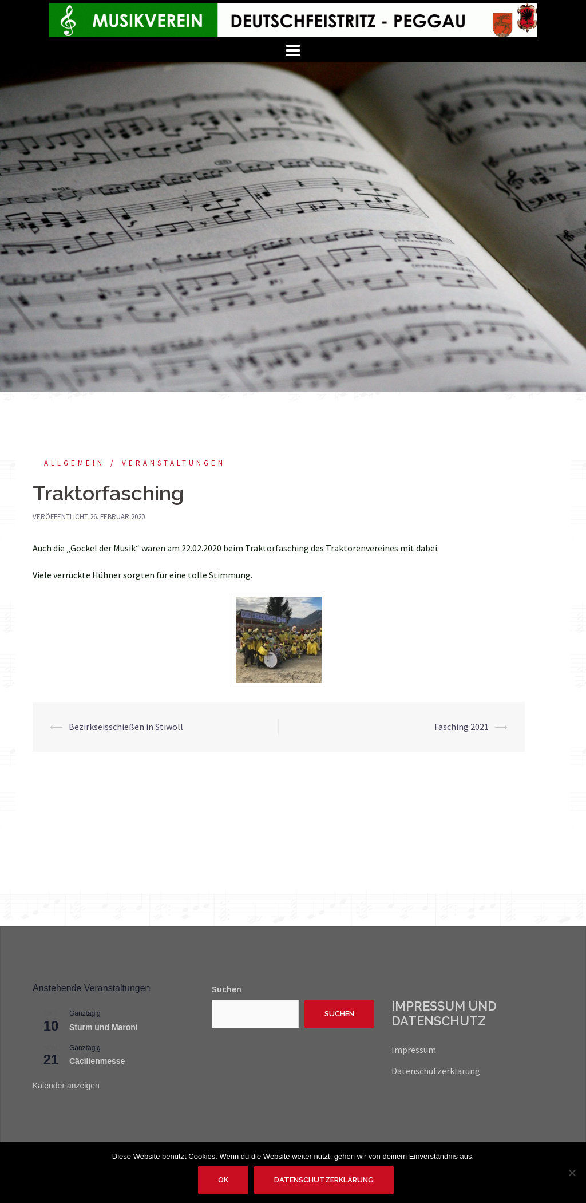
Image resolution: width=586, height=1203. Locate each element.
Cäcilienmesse (97, 1061)
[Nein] (571, 1172)
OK (223, 1180)
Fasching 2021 (461, 726)
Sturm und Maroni (103, 1027)
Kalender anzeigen (66, 1085)
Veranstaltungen (173, 463)
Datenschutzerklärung (435, 1070)
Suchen (226, 989)
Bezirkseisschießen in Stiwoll (126, 726)
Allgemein (74, 463)
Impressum (413, 1049)
